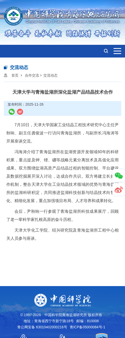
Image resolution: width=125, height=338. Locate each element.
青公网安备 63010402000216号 (42, 327)
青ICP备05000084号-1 (87, 327)
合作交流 (32, 75)
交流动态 (50, 75)
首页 (15, 75)
